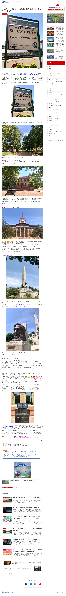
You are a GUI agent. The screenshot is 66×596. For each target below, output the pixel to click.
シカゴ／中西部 (10, 487)
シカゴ (15, 487)
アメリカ (4, 487)
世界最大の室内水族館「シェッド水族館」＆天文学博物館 (17, 455)
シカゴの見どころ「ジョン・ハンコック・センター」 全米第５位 (19, 453)
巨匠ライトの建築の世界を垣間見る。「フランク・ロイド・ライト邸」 (20, 454)
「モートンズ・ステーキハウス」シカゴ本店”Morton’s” (16, 456)
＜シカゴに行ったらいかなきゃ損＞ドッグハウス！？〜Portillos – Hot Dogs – (21, 458)
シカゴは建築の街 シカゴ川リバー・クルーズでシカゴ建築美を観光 (19, 451)
